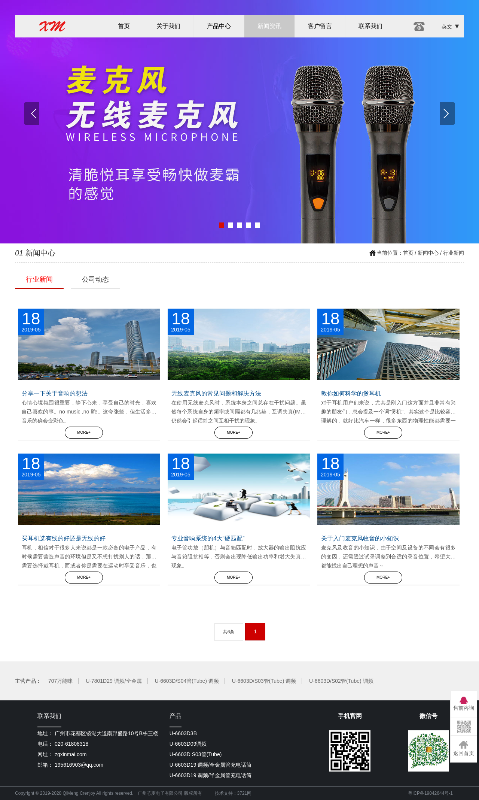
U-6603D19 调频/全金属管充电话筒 (210, 765)
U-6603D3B (183, 733)
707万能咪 (60, 681)
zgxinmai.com (71, 754)
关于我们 (168, 26)
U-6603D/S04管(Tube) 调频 (187, 681)
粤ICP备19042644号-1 (430, 793)
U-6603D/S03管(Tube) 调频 (264, 681)
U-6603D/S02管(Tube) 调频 (341, 681)
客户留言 (320, 26)
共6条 (229, 631)
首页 (124, 26)
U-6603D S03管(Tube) (196, 754)
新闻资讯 (269, 26)
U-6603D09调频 (188, 744)
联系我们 (370, 26)
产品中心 (219, 26)
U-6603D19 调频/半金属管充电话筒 (210, 775)
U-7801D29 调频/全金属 (113, 681)
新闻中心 (428, 253)
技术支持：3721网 (233, 793)
